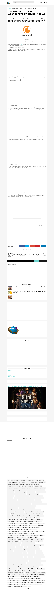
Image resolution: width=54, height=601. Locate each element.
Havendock (25, 528)
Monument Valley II (30, 545)
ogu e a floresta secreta (28, 551)
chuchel (22, 498)
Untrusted (18, 585)
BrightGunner (20, 492)
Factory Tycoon (39, 516)
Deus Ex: (33, 508)
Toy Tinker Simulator (11, 581)
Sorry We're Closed (11, 565)
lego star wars (30, 539)
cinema (27, 498)
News (25, 549)
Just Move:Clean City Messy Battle (37, 537)
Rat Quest (34, 557)
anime (28, 484)
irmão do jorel (23, 533)
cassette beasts (11, 496)
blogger (36, 263)
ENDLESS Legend (40, 514)
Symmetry (10, 569)
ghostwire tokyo (11, 524)
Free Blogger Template (19, 599)
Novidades (20, 551)
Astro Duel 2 (22, 486)
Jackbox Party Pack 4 (12, 535)
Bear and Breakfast (11, 488)
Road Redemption (14, 559)
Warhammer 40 (30, 585)
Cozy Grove (10, 502)
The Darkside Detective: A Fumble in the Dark (27, 571)
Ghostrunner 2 (39, 522)
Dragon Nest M (10, 514)
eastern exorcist (20, 514)
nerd (17, 549)
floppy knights (24, 520)
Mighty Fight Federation (12, 545)
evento (33, 516)
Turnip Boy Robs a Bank (35, 581)
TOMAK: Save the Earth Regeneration (37, 577)
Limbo (36, 539)
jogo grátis (33, 535)
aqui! (23, 47)
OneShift (16, 553)
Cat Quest (24, 496)
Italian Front (42, 533)
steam (24, 565)
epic (8, 516)
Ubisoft (18, 583)
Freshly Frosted (32, 520)
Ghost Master (25, 522)
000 (8, 482)
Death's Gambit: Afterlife (37, 504)
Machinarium (25, 541)
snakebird (16, 563)
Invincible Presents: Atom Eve (13, 533)
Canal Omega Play (31, 494)
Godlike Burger (38, 524)
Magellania (32, 541)
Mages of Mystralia (39, 541)
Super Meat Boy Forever (37, 567)
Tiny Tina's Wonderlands (16, 577)
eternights (28, 516)
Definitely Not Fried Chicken (25, 506)
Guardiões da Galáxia (40, 526)
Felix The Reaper (29, 518)
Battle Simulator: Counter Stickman (32, 486)
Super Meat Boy (28, 567)
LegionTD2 (24, 539)
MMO (20, 545)
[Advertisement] (27, 314)
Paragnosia (17, 555)
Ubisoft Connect (24, 583)
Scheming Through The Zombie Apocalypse (16, 561)
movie (29, 547)
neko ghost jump (11, 549)
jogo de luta (26, 535)
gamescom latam (11, 522)
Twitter (9, 378)
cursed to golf (38, 502)
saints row (30, 559)
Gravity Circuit (31, 526)
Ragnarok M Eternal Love (25, 557)
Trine (18, 581)
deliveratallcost (43, 506)
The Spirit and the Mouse (30, 575)
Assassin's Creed (42, 484)
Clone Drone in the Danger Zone (33, 500)
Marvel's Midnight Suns (29, 543)
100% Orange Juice (14, 482)
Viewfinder (24, 585)
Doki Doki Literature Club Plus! (24, 512)
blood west (10, 490)
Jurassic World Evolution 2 (24, 537)
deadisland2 (19, 504)
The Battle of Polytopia (18, 569)
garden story (19, 522)
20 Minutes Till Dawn (30, 482)
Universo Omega (11, 379)
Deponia (9, 508)
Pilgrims (25, 555)
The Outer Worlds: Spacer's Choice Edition (16, 575)
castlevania (18, 496)
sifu (26, 561)
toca (23, 577)
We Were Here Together (39, 585)
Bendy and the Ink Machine (27, 488)
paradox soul (10, 555)
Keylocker (18, 539)
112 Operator (22, 482)
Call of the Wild (11, 494)
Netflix (21, 549)
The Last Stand (18, 573)
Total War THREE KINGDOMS (13, 579)
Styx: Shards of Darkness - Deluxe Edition (15, 567)
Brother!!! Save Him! (33, 492)
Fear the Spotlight (20, 518)
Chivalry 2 (17, 498)
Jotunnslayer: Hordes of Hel (13, 537)
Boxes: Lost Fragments (12, 492)
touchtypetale (36, 579)
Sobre (44, 563)
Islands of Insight (31, 533)
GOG (18, 526)
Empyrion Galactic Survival (30, 514)
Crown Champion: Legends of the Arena (25, 502)
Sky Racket (10, 563)
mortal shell (23, 547)
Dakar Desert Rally (11, 504)
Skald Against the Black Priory (34, 561)
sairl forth (36, 559)
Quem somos (16, 557)
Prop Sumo (10, 557)
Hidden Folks (40, 528)
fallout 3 (13, 518)
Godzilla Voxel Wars (11, 526)
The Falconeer (10, 573)
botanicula (36, 490)
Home (10, 8)
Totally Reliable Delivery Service (26, 579)
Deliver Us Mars (35, 506)
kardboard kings (11, 539)
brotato (26, 492)
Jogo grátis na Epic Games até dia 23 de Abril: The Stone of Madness (25, 389)
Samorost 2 (42, 559)
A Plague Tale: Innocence (12, 484)
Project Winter (39, 555)
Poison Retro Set (31, 555)
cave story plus (11, 498)
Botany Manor (42, 490)
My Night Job (40, 547)
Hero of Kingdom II (32, 528)
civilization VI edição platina (20, 500)
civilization (41, 498)
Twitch (9, 376)
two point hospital (11, 583)
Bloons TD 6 (23, 490)
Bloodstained (16, 490)
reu (8, 559)
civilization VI (10, 500)
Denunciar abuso (12, 384)
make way (16, 543)
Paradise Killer (39, 553)
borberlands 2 (29, 490)
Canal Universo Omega (40, 494)
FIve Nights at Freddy (16, 520)
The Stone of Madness (41, 575)
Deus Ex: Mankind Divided (12, 510)
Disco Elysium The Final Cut (24, 510)
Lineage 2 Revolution (12, 541)
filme (9, 520)
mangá (21, 543)
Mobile (24, 545)
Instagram (10, 374)
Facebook (10, 373)
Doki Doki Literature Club (12, 512)
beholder (19, 488)
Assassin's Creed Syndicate (13, 486)
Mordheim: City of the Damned (14, 547)
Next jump (30, 549)
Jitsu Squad (20, 535)
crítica (15, 502)
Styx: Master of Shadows (35, 565)
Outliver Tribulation (31, 553)
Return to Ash (40, 557)
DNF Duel (33, 510)
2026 (40, 482)
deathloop (10, 506)
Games (37, 520)
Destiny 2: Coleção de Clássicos (24, 508)
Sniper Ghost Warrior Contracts (35, 563)
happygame (19, 528)
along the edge (22, 484)
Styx (28, 565)
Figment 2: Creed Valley (38, 518)
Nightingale (36, 549)
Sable (25, 559)
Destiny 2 (14, 508)
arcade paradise (34, 484)
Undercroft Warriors (32, 583)
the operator (24, 573)
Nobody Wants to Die (12, 551)
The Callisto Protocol (34, 569)
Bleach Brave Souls (38, 488)
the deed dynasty (40, 571)
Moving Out (34, 547)
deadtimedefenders (27, 504)
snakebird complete (24, 563)
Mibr (42, 543)
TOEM (27, 577)
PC (21, 555)
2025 (37, 482)
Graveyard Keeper (24, 526)
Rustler (21, 559)
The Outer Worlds (32, 573)
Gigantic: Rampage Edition (21, 524)
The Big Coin (26, 569)
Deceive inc (16, 506)
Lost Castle (20, 541)
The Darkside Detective (12, 571)
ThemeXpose (13, 599)
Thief (9, 577)
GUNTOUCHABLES (11, 528)
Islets (37, 533)
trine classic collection (25, 581)
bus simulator (41, 492)
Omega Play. (10, 553)
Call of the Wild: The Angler (21, 494)
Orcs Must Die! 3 (23, 553)
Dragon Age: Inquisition (36, 512)
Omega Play (10, 375)
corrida (42, 500)
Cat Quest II (30, 496)
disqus (40, 263)
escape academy (21, 516)
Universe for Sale (41, 583)
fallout (9, 518)
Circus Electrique (34, 498)
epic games (13, 516)
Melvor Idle (37, 543)
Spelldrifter (19, 565)
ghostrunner (32, 522)
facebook (44, 263)
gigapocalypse (30, 524)
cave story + (36, 496)
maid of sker (10, 543)
